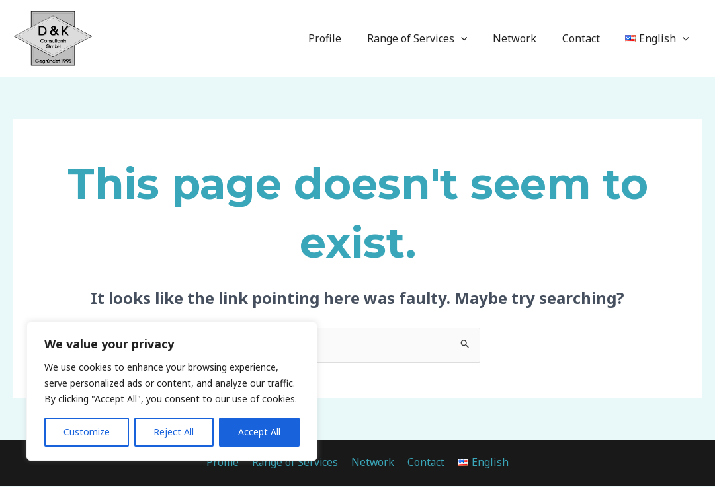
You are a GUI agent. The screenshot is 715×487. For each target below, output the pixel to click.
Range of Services (432, 38)
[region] (171, 391)
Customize (86, 432)
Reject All (173, 432)
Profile (344, 38)
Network (526, 38)
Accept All (259, 432)
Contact (588, 38)
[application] (476, 38)
